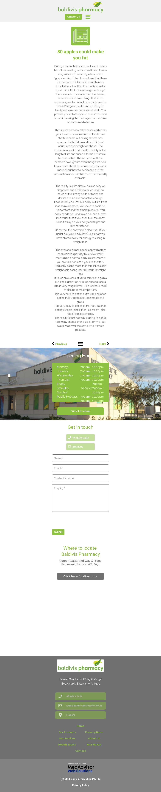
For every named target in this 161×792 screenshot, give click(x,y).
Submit (58, 531)
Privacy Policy (80, 785)
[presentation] (76, 520)
